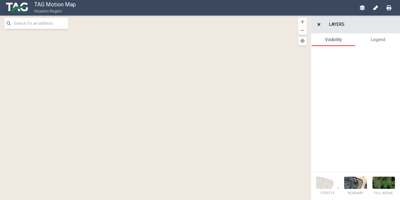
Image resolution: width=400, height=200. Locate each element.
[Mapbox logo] (14, 195)
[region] (155, 108)
